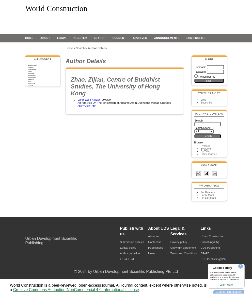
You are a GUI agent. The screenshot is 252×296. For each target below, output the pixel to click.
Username (200, 67)
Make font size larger (214, 173)
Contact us (154, 242)
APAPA (205, 253)
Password (200, 71)
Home (29, 38)
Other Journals (209, 154)
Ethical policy (128, 247)
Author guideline (130, 253)
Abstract (84, 105)
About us (153, 236)
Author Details (97, 48)
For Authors (207, 195)
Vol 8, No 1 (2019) (89, 99)
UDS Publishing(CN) (213, 259)
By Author (206, 148)
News (151, 253)
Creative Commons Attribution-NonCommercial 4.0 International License (76, 290)
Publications (155, 247)
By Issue (205, 146)
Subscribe (206, 102)
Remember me (206, 76)
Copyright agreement (183, 247)
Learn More (226, 284)
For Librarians (208, 197)
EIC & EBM (127, 259)
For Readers (208, 192)
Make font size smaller (198, 173)
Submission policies (132, 242)
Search (100, 38)
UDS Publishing (210, 247)
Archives (140, 38)
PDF (94, 105)
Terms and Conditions (183, 253)
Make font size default (206, 173)
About (45, 38)
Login (61, 38)
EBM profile (196, 38)
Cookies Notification (229, 292)
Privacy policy (178, 242)
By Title (205, 151)
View (203, 100)
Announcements (166, 38)
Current (119, 38)
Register (80, 38)
